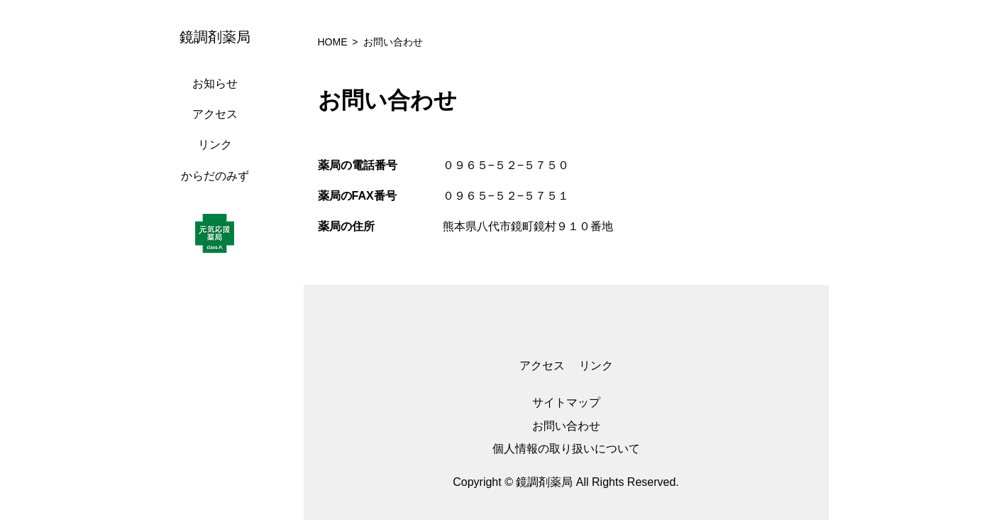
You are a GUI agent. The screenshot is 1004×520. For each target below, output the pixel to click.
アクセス (215, 114)
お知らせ (215, 83)
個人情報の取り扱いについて (566, 449)
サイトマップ (566, 402)
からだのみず (215, 176)
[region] (218, 260)
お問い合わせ (566, 426)
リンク (215, 145)
